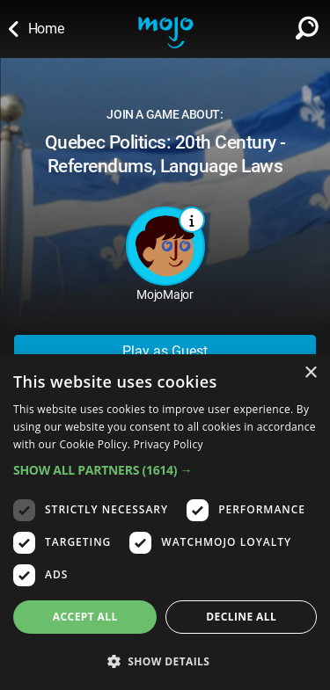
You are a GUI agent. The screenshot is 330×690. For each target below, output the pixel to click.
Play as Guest (165, 351)
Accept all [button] (85, 616)
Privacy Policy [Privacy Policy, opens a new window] (168, 444)
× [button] (310, 373)
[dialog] (165, 522)
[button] (165, 470)
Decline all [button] (241, 616)
